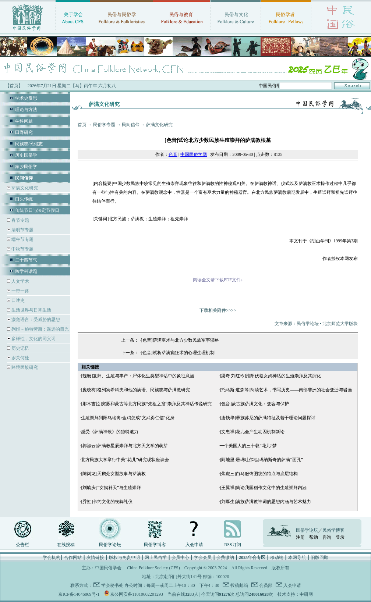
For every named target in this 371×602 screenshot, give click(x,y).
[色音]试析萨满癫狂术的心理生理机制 (178, 352)
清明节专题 (21, 229)
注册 (300, 537)
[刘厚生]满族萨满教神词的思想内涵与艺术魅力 (265, 501)
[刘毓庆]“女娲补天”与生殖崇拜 (111, 487)
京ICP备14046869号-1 (79, 594)
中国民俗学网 (193, 154)
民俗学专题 (104, 124)
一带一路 (19, 290)
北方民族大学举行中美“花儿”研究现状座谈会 (125, 459)
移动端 (276, 557)
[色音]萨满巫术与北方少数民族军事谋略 (180, 340)
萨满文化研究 (24, 187)
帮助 (313, 537)
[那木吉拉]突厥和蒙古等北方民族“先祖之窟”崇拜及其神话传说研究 (146, 403)
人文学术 (19, 281)
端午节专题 (21, 239)
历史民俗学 (26, 155)
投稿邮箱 (238, 585)
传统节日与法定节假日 (37, 210)
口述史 (17, 300)
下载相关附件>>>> (217, 310)
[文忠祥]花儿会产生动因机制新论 (252, 431)
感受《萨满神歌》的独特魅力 (109, 431)
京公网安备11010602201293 (136, 594)
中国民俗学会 (108, 567)
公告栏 (22, 544)
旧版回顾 (319, 557)
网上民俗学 (156, 557)
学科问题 (24, 121)
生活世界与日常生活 (30, 310)
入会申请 (194, 544)
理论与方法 (26, 109)
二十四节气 (26, 260)
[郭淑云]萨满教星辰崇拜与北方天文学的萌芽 (124, 445)
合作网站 (73, 557)
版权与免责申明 (124, 557)
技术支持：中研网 (295, 594)
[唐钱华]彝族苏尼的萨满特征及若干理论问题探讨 (267, 417)
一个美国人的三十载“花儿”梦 (248, 445)
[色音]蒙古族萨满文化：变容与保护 (254, 403)
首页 (82, 124)
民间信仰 (130, 124)
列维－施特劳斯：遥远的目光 (39, 329)
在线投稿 (66, 544)
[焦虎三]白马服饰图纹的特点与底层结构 (259, 473)
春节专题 (19, 220)
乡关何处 (19, 357)
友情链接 (95, 557)
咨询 (326, 537)
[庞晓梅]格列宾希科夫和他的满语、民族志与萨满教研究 (135, 389)
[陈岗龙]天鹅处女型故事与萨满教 (113, 473)
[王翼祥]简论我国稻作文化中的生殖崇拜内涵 (263, 487)
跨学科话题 (26, 271)
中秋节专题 (21, 249)
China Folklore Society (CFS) (153, 567)
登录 (340, 537)
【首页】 (14, 85)
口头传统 (24, 199)
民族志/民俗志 (29, 143)
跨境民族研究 (24, 367)
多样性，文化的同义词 (33, 338)
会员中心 (180, 557)
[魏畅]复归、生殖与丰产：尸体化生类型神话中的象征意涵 (137, 375)
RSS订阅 (232, 544)
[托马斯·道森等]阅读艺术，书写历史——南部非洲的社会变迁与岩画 (286, 389)
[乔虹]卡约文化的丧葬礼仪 (106, 501)
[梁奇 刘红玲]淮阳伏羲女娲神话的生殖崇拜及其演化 (270, 375)
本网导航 (297, 557)
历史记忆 (19, 348)
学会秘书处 (112, 585)
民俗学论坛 (110, 544)
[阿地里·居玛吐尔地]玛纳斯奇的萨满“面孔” (261, 459)
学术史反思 (26, 98)
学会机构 (51, 557)
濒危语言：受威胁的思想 (35, 319)
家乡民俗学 (26, 166)
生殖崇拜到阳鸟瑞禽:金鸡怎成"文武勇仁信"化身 (127, 417)
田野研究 (24, 132)
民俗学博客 (155, 544)
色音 (173, 154)
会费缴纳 (225, 557)
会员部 (265, 585)
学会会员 (203, 557)
